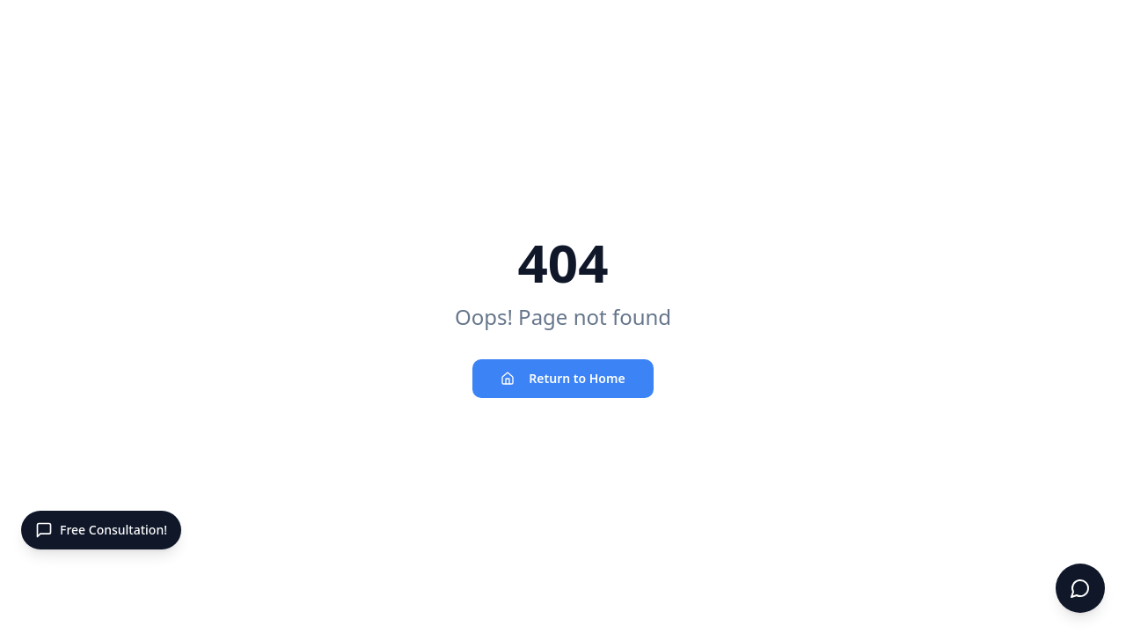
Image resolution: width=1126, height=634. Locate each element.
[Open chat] (1080, 588)
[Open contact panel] (101, 530)
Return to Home (563, 378)
